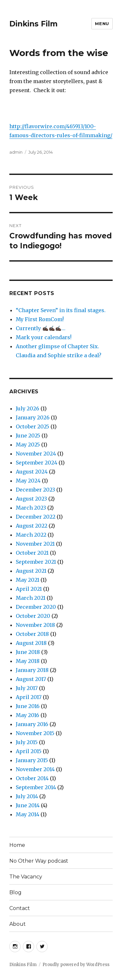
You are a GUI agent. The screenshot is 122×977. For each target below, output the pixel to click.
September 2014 (36, 787)
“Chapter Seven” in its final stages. (61, 310)
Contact (19, 908)
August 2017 (31, 679)
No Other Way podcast (38, 861)
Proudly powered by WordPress (75, 964)
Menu (102, 23)
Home (17, 845)
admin (16, 152)
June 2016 (28, 706)
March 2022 (31, 535)
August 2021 (31, 571)
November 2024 (36, 453)
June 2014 (28, 805)
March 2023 (31, 507)
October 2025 (32, 426)
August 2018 (31, 643)
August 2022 (31, 525)
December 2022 (35, 516)
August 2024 (32, 471)
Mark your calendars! (43, 337)
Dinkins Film (33, 23)
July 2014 (27, 796)
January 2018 (32, 670)
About (17, 924)
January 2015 (32, 760)
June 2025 (28, 435)
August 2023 (31, 498)
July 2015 (27, 742)
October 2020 (33, 616)
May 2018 (28, 661)
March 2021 (30, 598)
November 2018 (35, 625)
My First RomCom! (40, 319)
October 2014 (32, 778)
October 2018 (32, 634)
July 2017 (27, 688)
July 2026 (27, 408)
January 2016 (32, 724)
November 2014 (35, 769)
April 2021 (29, 589)
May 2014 (27, 814)
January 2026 (33, 417)
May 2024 (28, 480)
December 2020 (36, 607)
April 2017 (29, 697)
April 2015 (29, 751)
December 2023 (35, 489)
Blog (15, 892)
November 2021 (35, 544)
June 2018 (28, 652)
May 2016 (27, 715)
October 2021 (32, 553)
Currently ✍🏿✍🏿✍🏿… (40, 328)
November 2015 (35, 733)
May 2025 (28, 444)
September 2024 (36, 462)
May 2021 (27, 580)
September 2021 (36, 562)
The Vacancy (25, 877)
